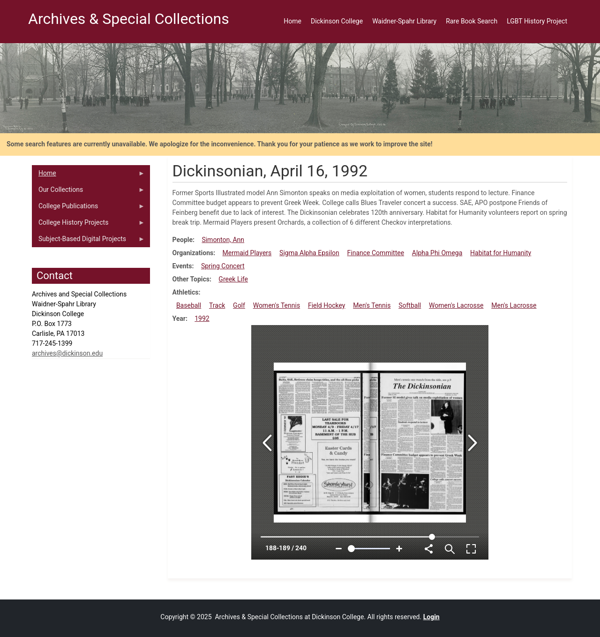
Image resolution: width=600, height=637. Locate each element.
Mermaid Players (247, 253)
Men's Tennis (371, 305)
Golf (239, 305)
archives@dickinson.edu (67, 353)
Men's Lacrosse (513, 305)
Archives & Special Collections (128, 19)
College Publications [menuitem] (88, 208)
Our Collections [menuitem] (88, 192)
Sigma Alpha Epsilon (309, 253)
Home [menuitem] (292, 21)
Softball (409, 305)
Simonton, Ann (223, 239)
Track (217, 305)
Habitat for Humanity (500, 253)
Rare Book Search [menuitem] (471, 21)
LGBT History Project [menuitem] (537, 21)
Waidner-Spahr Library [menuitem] (404, 21)
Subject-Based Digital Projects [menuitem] (88, 241)
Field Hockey (326, 305)
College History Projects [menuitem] (88, 225)
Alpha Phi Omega (437, 253)
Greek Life (233, 279)
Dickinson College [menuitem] (337, 21)
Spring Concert (223, 266)
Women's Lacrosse (456, 305)
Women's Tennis (276, 305)
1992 (202, 318)
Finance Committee (376, 253)
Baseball (188, 305)
